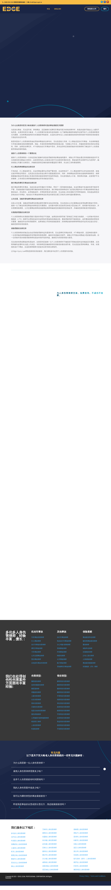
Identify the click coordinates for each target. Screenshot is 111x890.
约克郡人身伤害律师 (18, 841)
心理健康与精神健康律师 (40, 718)
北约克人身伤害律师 (18, 837)
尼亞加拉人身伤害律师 (50, 870)
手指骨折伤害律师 (63, 729)
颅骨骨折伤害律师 (63, 700)
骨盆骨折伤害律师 (63, 722)
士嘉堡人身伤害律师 (18, 848)
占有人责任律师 (88, 656)
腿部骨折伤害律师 (63, 692)
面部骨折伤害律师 (63, 725)
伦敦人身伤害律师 (80, 844)
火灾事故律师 (62, 659)
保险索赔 (87, 631)
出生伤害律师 (36, 700)
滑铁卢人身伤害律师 (81, 833)
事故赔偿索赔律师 (89, 663)
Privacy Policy (84, 876)
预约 (104, 9)
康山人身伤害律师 (17, 866)
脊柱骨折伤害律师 (63, 703)
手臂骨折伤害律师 (63, 696)
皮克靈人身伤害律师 (49, 844)
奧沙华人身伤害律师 (49, 855)
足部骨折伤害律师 (63, 718)
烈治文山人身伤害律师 (19, 863)
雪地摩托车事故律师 (64, 667)
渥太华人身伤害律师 (81, 851)
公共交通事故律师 (37, 656)
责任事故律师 (36, 659)
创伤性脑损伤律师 (37, 685)
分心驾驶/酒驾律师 (63, 645)
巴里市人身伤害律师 (81, 866)
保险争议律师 (87, 648)
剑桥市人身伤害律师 (81, 840)
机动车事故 (37, 631)
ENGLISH (57, 9)
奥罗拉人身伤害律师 (81, 862)
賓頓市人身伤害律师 (18, 859)
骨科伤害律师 (36, 703)
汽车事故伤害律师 (37, 637)
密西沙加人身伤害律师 (19, 855)
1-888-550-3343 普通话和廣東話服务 (14, 2)
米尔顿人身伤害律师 (49, 840)
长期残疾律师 (87, 652)
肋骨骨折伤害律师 (63, 707)
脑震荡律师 (35, 689)
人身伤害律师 (36, 725)
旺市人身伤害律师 (17, 852)
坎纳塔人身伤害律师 (81, 855)
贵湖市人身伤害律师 (81, 837)
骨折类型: (62, 675)
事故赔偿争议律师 (89, 637)
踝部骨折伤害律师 (63, 681)
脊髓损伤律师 (36, 692)
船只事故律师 (62, 663)
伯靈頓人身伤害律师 (49, 837)
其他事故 (61, 631)
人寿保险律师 (87, 659)
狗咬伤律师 (61, 656)
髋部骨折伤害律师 (63, 689)
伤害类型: (36, 675)
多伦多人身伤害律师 (18, 833)
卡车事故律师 (36, 652)
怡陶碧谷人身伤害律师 (19, 844)
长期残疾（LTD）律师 (90, 667)
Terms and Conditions (97, 876)
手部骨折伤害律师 (63, 714)
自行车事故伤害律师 (38, 645)
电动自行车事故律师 (64, 641)
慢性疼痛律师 (36, 714)
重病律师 (86, 645)
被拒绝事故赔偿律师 (90, 641)
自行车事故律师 (62, 637)
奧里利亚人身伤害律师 (81, 870)
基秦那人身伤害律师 (81, 829)
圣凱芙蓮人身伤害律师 (50, 866)
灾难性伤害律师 (36, 707)
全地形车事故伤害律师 (39, 663)
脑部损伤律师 (36, 681)
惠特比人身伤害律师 (49, 851)
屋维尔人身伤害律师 (49, 833)
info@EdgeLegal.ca (35, 2)
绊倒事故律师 (62, 652)
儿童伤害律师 (36, 696)
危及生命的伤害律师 (38, 711)
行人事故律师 (36, 641)
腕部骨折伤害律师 (63, 685)
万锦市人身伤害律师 (49, 829)
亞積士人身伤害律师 (49, 848)
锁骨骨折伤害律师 (63, 711)
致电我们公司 (91, 9)
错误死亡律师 (36, 722)
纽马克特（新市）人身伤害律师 (85, 859)
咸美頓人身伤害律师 (49, 862)
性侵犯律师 (35, 729)
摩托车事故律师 (36, 648)
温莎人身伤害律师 (80, 848)
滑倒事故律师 (62, 648)
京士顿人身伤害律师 (49, 859)
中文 (48, 9)
